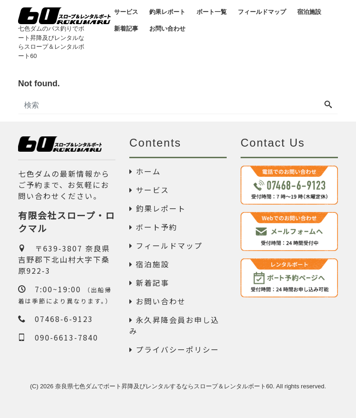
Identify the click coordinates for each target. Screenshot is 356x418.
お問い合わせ (157, 301)
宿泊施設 (149, 264)
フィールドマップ (166, 245)
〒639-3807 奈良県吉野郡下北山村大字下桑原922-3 (64, 259)
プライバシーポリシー (174, 349)
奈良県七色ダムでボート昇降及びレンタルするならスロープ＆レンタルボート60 (164, 386)
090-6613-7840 (58, 337)
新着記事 (149, 282)
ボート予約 (153, 226)
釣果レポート (157, 208)
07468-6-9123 (55, 318)
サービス (149, 189)
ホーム (145, 171)
